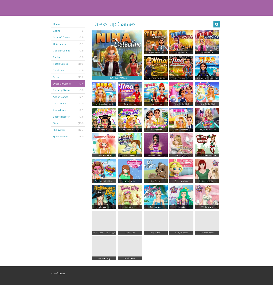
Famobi (61, 273)
